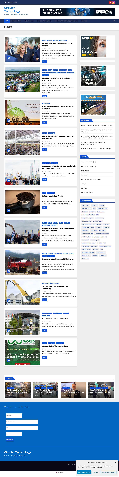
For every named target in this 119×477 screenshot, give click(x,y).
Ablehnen (96, 472)
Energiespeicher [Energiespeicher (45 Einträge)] (86, 224)
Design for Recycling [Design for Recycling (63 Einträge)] (87, 218)
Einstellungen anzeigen (109, 472)
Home (69, 464)
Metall (70, 70)
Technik (56, 72)
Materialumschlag (63, 70)
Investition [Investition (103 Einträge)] (106, 227)
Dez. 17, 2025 (95, 395)
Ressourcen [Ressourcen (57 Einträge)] (94, 246)
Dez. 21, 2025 (12, 395)
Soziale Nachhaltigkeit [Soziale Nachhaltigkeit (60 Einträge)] (88, 252)
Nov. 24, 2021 (47, 349)
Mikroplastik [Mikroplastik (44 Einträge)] (85, 240)
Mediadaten (29, 21)
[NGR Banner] (93, 46)
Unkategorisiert (46, 103)
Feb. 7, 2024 (47, 48)
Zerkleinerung (45, 75)
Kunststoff (55, 70)
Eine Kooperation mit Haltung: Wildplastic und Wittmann (45, 392)
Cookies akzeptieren (84, 472)
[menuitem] (59, 473)
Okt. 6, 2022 (47, 171)
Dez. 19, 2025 (40, 395)
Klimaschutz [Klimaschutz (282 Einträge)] (85, 230)
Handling (50, 70)
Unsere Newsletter (44, 21)
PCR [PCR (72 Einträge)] (100, 243)
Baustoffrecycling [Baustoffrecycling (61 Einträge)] (102, 208)
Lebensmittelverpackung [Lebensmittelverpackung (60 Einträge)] (99, 236)
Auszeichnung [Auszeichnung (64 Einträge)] (86, 205)
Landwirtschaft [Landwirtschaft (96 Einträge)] (86, 236)
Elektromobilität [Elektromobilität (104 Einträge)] (86, 221)
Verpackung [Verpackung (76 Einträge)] (102, 255)
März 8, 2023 (47, 83)
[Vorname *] (14, 415)
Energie (44, 40)
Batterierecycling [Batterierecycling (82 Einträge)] (86, 208)
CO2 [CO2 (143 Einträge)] (97, 214)
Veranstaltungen (63, 40)
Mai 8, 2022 (47, 233)
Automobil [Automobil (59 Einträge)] (95, 205)
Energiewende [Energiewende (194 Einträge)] (97, 224)
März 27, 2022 (48, 291)
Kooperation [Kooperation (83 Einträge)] (102, 230)
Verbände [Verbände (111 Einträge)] (94, 255)
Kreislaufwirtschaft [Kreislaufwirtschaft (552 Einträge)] (87, 233)
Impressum (85, 170)
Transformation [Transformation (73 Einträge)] (100, 252)
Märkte (44, 192)
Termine (84, 21)
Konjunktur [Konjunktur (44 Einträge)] (94, 230)
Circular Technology (12, 9)
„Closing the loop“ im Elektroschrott (55, 346)
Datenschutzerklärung (88, 166)
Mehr (44, 62)
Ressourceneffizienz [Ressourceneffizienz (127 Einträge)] (105, 246)
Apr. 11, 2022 (47, 262)
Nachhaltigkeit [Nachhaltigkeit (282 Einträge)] (95, 240)
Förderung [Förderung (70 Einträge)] (98, 227)
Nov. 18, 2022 (47, 111)
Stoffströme (16, 21)
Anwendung (37, 385)
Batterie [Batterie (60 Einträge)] (102, 205)
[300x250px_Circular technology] (93, 75)
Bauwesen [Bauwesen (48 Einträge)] (85, 211)
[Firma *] (22, 428)
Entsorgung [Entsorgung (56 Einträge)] (106, 224)
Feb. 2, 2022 (47, 321)
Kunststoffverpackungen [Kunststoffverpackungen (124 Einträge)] (102, 233)
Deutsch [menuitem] (60, 472)
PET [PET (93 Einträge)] (104, 243)
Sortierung (56, 40)
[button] (115, 462)
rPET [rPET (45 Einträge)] (101, 249)
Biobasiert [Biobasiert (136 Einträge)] (92, 211)
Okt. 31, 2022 (47, 141)
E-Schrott (45, 343)
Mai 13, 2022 (47, 199)
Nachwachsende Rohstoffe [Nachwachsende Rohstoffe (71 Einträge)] (89, 243)
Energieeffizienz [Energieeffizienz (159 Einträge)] (97, 221)
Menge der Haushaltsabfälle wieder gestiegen (96, 148)
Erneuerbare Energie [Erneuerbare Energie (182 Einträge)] (88, 227)
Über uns (84, 188)
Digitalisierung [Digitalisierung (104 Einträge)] (99, 218)
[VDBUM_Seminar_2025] (93, 105)
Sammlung (50, 40)
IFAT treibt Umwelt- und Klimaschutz (55, 319)
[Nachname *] (22, 422)
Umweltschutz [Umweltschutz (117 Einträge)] (86, 255)
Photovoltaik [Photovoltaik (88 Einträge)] (85, 246)
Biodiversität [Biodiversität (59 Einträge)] (101, 211)
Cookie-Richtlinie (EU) (88, 162)
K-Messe (43, 385)
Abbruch (44, 70)
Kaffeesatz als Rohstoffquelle (52, 196)
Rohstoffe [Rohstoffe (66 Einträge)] (95, 249)
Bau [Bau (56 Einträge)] (94, 208)
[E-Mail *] (14, 434)
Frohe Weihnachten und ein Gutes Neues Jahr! (96, 125)
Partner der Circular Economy (66, 21)
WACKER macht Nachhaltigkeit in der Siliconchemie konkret (100, 392)
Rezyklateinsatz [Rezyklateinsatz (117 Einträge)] (86, 249)
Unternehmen (62, 72)
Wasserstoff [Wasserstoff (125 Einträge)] (85, 258)
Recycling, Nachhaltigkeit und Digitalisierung (58, 259)
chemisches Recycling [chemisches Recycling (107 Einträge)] (88, 214)
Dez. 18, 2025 (67, 395)
